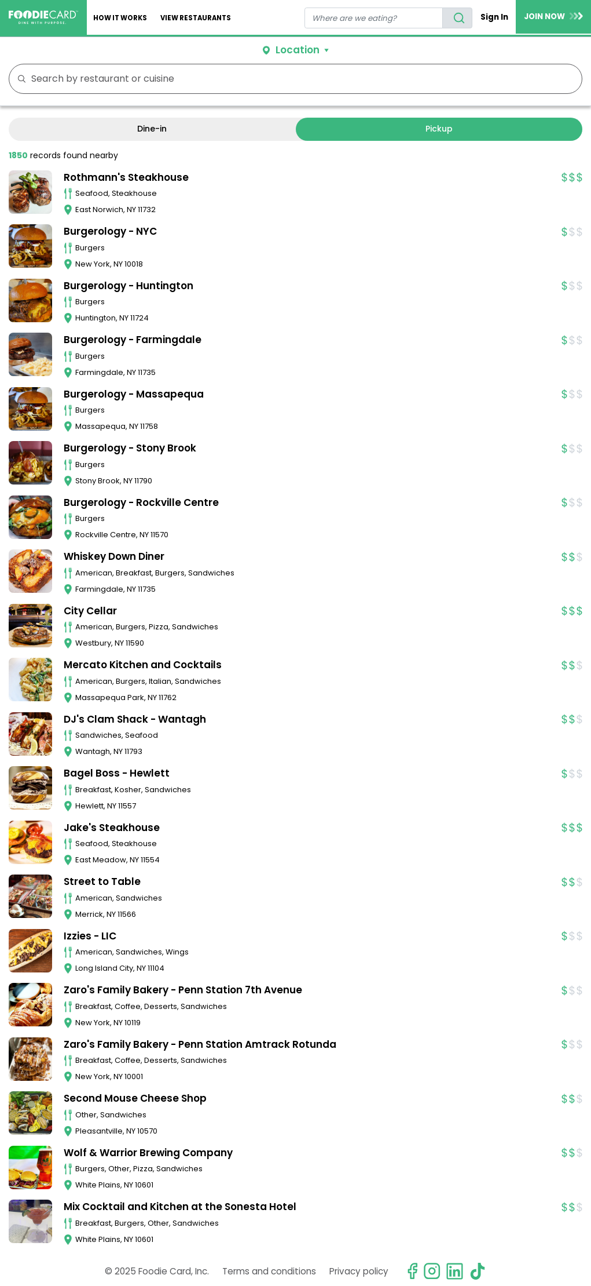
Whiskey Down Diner (114, 556)
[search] (457, 18)
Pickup (439, 128)
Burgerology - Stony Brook (130, 448)
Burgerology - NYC (110, 231)
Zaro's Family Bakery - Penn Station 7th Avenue (183, 990)
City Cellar (90, 611)
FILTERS (569, 78)
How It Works (120, 18)
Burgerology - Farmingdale (132, 340)
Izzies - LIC (90, 936)
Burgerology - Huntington (128, 286)
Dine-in (152, 128)
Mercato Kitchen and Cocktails (143, 665)
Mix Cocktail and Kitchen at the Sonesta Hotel (180, 1207)
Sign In (494, 17)
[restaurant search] (373, 18)
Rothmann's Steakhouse (126, 177)
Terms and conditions (269, 1271)
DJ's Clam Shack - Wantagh (135, 719)
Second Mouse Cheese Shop (135, 1098)
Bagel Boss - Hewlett (117, 773)
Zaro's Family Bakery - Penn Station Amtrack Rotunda (200, 1044)
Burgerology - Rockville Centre (141, 502)
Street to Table (102, 881)
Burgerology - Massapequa (134, 394)
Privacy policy (358, 1271)
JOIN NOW (553, 16)
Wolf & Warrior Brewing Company (148, 1153)
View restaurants (195, 18)
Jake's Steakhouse (112, 828)
